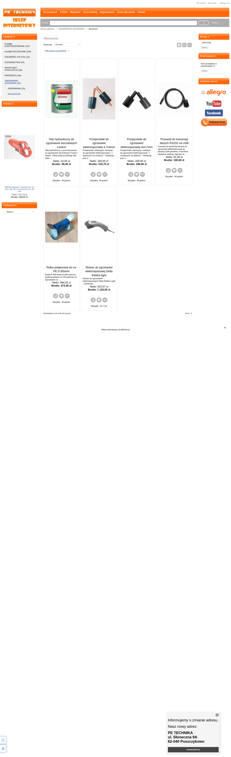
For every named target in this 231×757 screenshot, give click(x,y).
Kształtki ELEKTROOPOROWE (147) (17, 45)
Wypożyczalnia (107, 12)
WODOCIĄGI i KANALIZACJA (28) (13, 69)
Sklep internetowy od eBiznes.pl (115, 329)
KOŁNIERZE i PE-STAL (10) (17, 57)
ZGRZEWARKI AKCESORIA (72, 29)
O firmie (63, 12)
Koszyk (203, 37)
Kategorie (7, 37)
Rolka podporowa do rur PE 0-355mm (61, 269)
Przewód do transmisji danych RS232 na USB (174, 141)
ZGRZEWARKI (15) (16, 88)
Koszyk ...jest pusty (208, 3)
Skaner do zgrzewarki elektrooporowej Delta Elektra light (99, 271)
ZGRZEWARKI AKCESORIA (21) (13, 82)
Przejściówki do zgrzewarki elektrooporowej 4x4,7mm (137, 143)
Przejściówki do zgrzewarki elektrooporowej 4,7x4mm (99, 143)
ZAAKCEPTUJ (193, 750)
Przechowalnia (207, 56)
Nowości (7, 104)
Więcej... (216, 22)
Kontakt (141, 12)
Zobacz (204, 47)
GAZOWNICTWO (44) (14, 62)
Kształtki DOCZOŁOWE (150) (18, 51)
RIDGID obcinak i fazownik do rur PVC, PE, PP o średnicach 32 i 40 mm (19, 189)
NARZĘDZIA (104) (13, 75)
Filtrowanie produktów (55, 51)
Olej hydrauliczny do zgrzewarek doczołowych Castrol (61, 143)
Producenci (8, 205)
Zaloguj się (224, 3)
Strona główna (50, 12)
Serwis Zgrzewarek (126, 12)
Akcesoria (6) (14, 94)
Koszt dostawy (90, 12)
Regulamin (75, 12)
